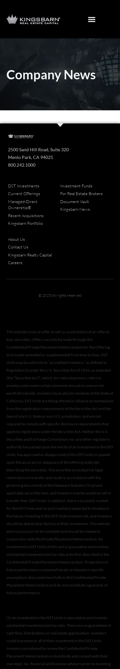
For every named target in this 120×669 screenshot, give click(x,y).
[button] (91, 19)
